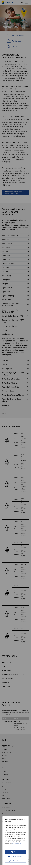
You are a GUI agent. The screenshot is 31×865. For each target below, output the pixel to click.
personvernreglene (16, 843)
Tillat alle (16, 852)
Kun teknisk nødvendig (16, 856)
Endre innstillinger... (16, 861)
